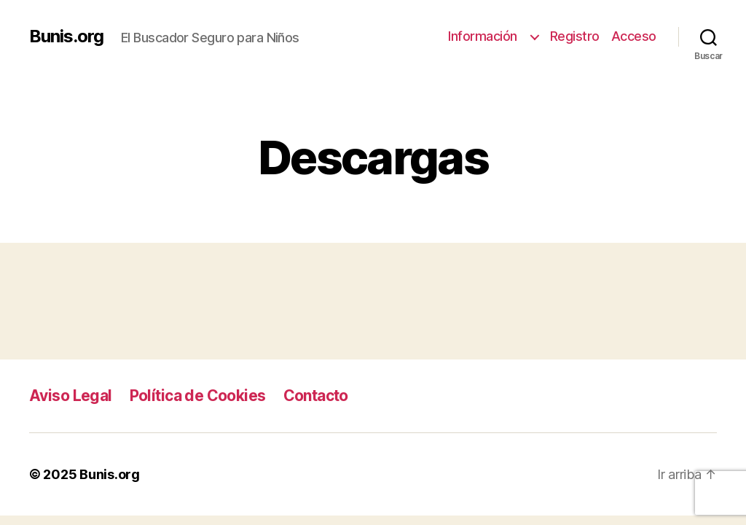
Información (486, 36)
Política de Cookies (198, 395)
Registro (575, 36)
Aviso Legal (70, 395)
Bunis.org (66, 36)
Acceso (633, 36)
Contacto (315, 395)
